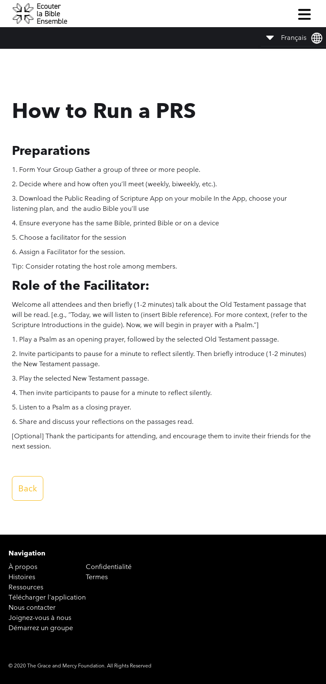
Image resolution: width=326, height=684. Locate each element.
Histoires (21, 577)
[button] (304, 13)
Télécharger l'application (47, 597)
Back (27, 488)
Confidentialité (109, 567)
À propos (22, 567)
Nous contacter (32, 607)
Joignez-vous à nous (39, 618)
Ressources (25, 587)
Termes (97, 577)
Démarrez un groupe (40, 628)
